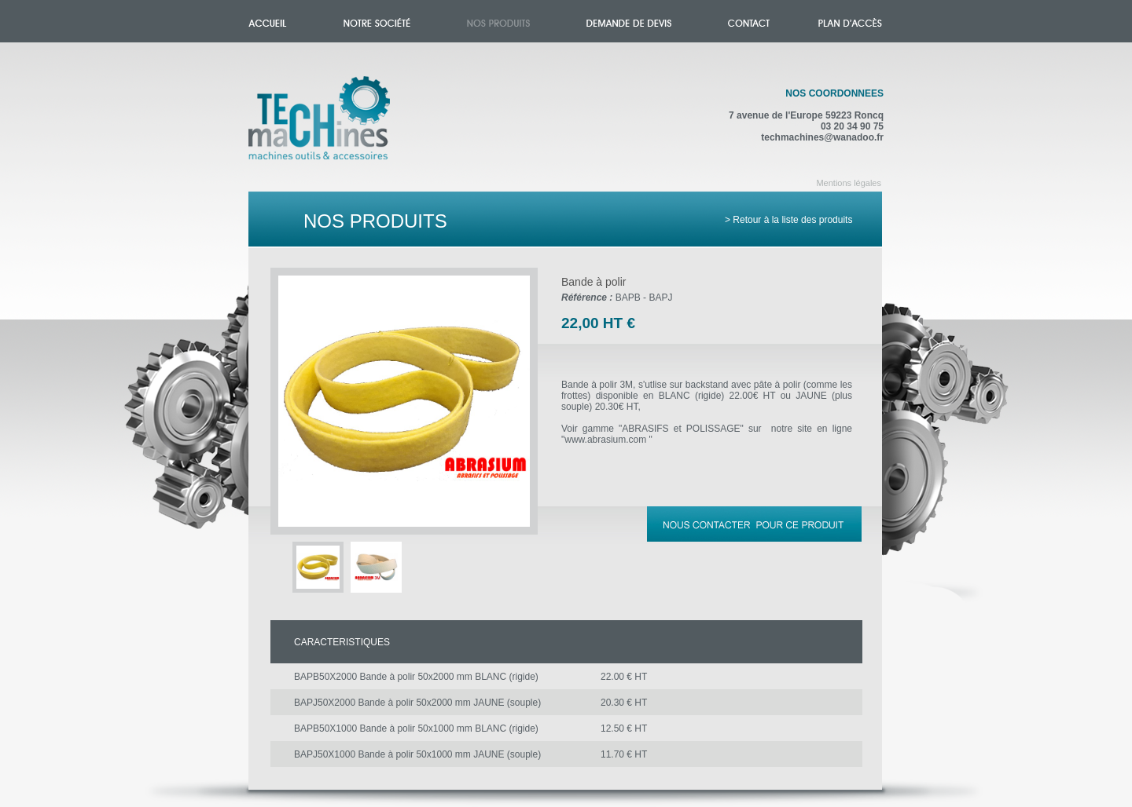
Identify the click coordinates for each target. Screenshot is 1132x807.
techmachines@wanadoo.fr (822, 137)
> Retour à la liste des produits (788, 219)
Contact (749, 21)
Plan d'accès (850, 21)
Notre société (377, 21)
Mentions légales (848, 183)
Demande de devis (628, 21)
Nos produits (498, 21)
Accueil (335, 127)
